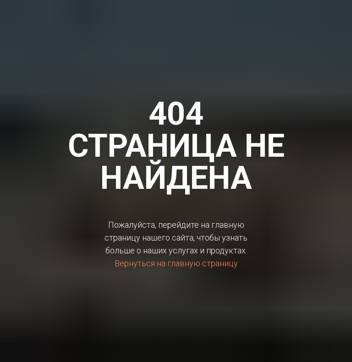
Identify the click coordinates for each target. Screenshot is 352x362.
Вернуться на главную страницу (176, 263)
